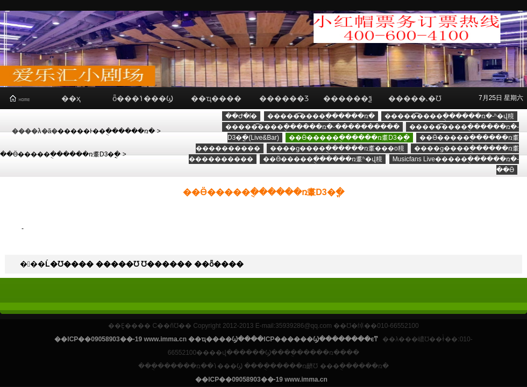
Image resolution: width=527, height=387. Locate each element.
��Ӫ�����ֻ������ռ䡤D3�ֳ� (60, 154)
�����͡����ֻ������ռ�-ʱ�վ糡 (449, 116)
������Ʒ (284, 98)
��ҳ (71, 98)
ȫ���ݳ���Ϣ (142, 98)
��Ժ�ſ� (241, 116)
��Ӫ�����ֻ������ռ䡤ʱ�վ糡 (322, 159)
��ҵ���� (216, 98)
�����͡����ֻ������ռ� (321, 116)
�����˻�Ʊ (414, 98)
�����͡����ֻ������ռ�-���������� (312, 127)
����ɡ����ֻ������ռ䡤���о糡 (337, 148)
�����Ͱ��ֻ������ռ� (106, 131)
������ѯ (347, 98)
